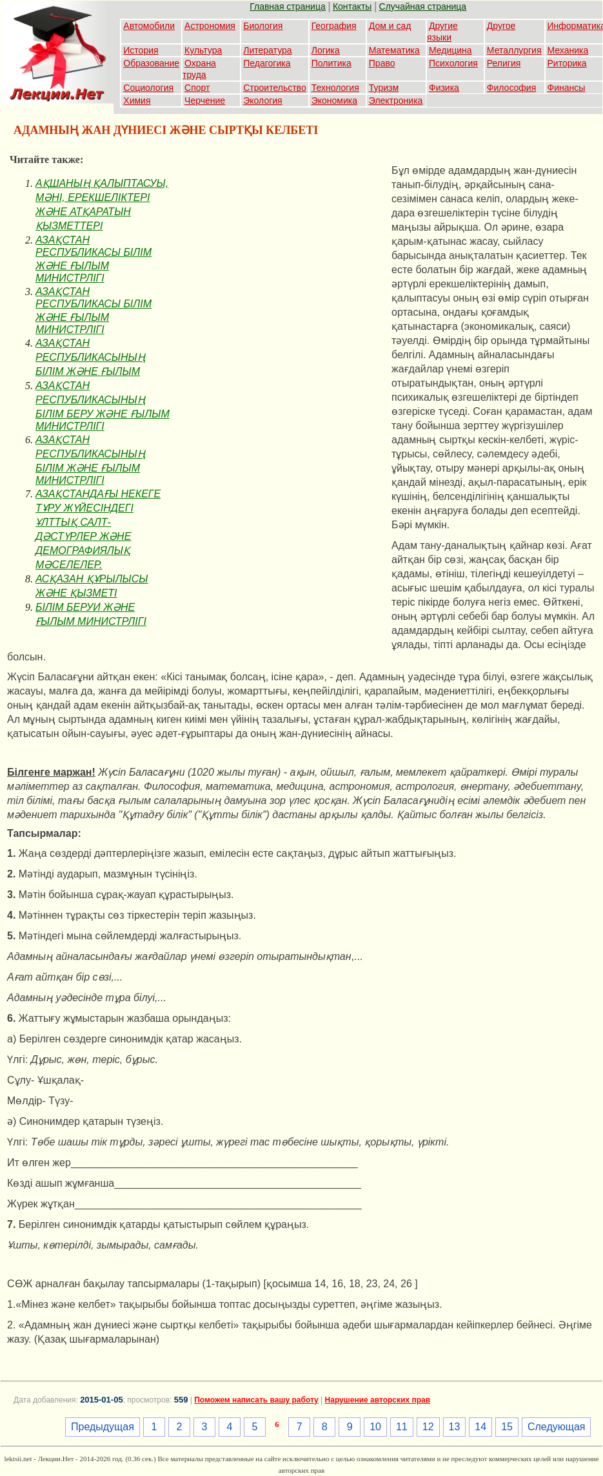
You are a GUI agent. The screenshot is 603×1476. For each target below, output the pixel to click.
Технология (335, 87)
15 (507, 1426)
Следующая (557, 1426)
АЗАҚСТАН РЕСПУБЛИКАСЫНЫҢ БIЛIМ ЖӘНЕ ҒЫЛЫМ (90, 357)
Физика (444, 87)
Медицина (450, 50)
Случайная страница (423, 6)
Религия (504, 63)
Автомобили (149, 26)
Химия (136, 100)
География (334, 26)
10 (375, 1426)
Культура (203, 50)
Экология (262, 100)
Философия (511, 87)
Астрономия (209, 26)
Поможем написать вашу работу (256, 1399)
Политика (331, 63)
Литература (267, 50)
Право (382, 63)
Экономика (334, 100)
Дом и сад (390, 26)
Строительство (274, 87)
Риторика (567, 63)
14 (480, 1426)
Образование (151, 63)
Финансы (567, 87)
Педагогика (266, 63)
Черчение (204, 100)
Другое (501, 26)
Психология (453, 63)
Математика (394, 50)
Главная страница (288, 6)
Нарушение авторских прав (377, 1399)
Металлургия (514, 50)
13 (454, 1426)
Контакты (352, 6)
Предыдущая (102, 1426)
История (140, 50)
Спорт (197, 87)
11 (402, 1426)
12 (428, 1426)
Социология (148, 87)
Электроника (396, 100)
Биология (262, 26)
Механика (568, 50)
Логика (325, 50)
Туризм (384, 87)
